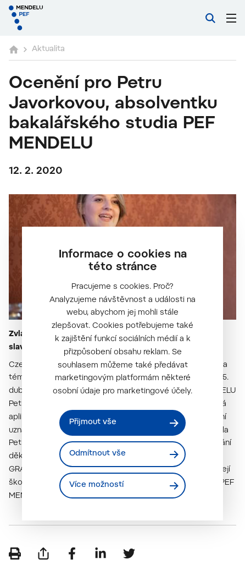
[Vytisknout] (15, 553)
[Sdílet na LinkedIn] (100, 553)
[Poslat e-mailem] (43, 553)
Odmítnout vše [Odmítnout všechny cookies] (97, 454)
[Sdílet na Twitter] (129, 553)
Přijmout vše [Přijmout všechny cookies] (92, 422)
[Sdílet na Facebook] (72, 553)
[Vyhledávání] (210, 18)
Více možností (96, 485)
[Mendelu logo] (64, 18)
